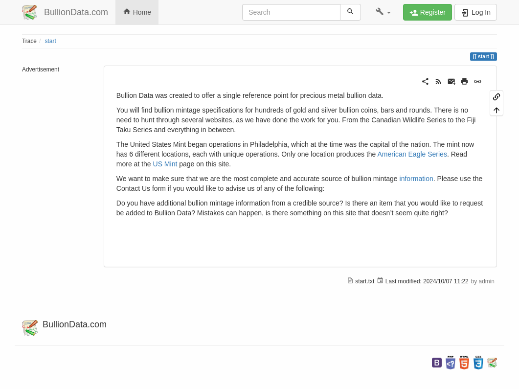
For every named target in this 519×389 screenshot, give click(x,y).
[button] (383, 12)
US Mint (165, 164)
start (50, 41)
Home (137, 11)
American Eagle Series (412, 154)
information (416, 179)
